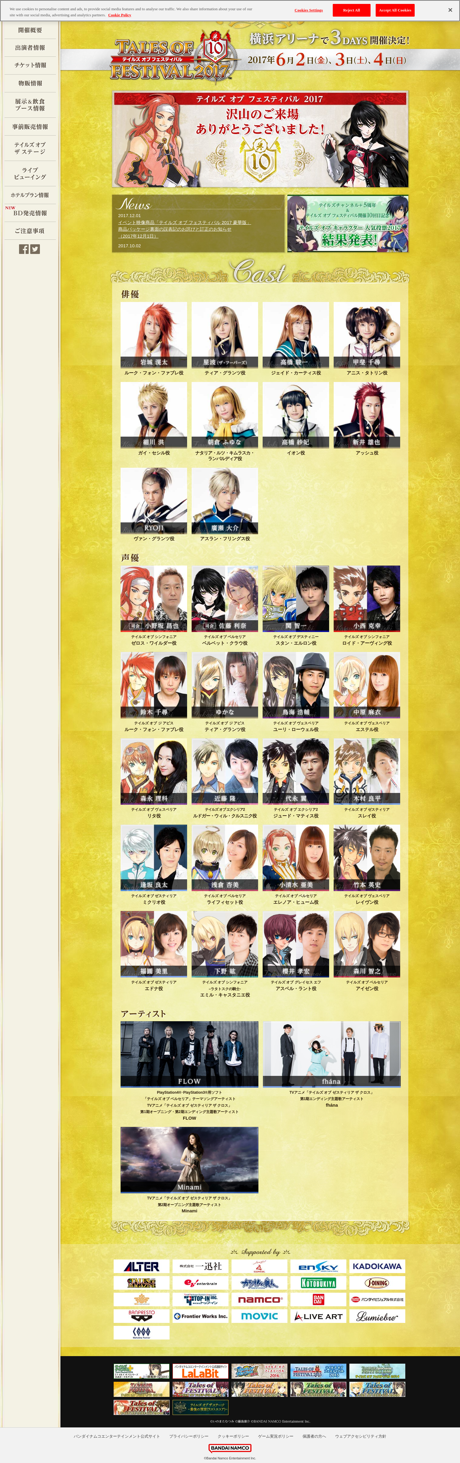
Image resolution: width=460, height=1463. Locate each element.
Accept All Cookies (395, 10)
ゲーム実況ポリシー (275, 1436)
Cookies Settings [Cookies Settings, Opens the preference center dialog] (309, 10)
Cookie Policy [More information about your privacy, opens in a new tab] (119, 15)
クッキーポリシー (233, 1436)
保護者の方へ (314, 1436)
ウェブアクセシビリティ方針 (360, 1436)
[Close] (450, 10)
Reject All (351, 10)
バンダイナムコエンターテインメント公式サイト (117, 1436)
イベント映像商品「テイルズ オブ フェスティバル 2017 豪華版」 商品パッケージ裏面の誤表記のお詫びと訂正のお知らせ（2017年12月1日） (184, 229)
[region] (230, 10)
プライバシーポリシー (189, 1436)
